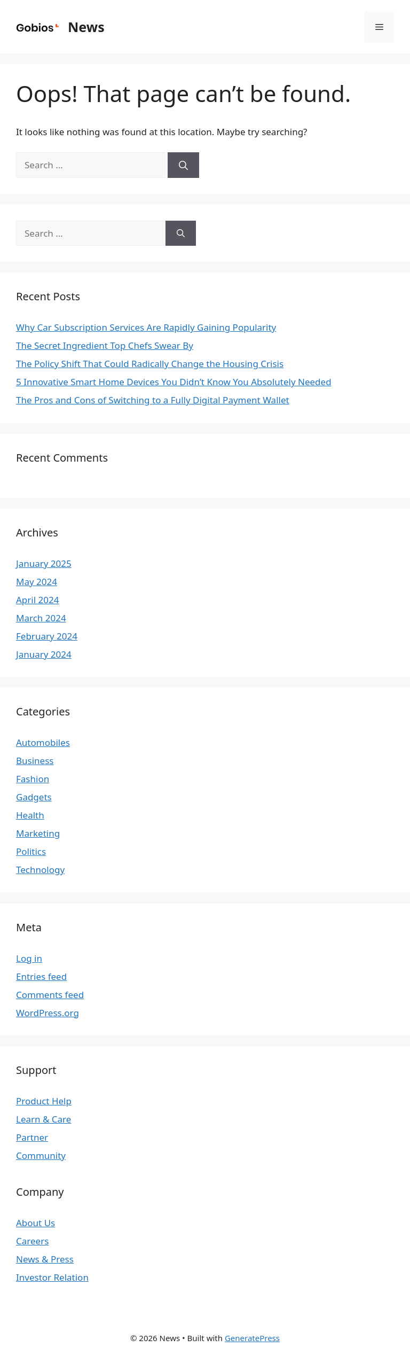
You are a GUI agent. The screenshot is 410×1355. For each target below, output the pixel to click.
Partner (32, 1137)
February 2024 (46, 636)
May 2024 (36, 581)
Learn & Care (43, 1119)
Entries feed (41, 976)
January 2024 (44, 654)
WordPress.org (47, 1013)
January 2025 (44, 563)
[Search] (183, 165)
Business (34, 760)
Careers (32, 1241)
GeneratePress (252, 1338)
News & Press (45, 1259)
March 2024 (41, 618)
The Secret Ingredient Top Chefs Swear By (104, 345)
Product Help (44, 1101)
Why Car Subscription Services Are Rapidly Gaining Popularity (146, 327)
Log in (29, 958)
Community (41, 1155)
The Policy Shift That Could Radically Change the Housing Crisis (149, 363)
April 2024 (37, 600)
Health (30, 815)
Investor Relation (52, 1277)
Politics (31, 851)
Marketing (38, 833)
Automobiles (43, 742)
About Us (35, 1223)
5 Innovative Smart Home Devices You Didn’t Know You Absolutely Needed (174, 382)
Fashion (32, 779)
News (86, 27)
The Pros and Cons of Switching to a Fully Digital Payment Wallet (152, 400)
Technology (40, 869)
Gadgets (34, 797)
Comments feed (50, 994)
